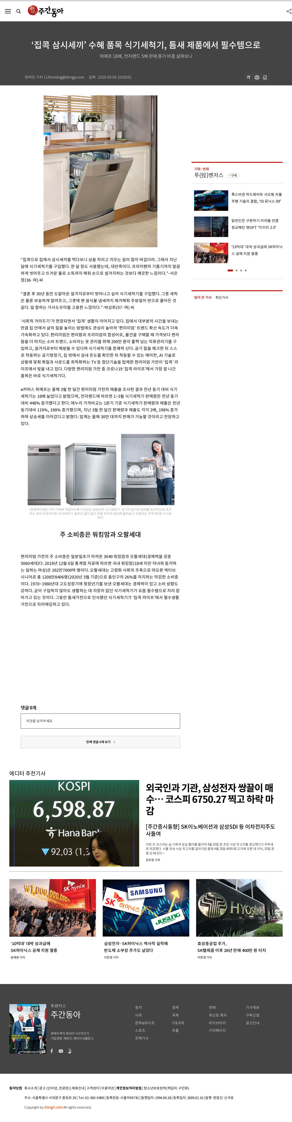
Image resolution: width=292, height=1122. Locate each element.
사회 (138, 1015)
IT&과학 (178, 1023)
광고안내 (252, 1023)
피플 (175, 1030)
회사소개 (30, 1088)
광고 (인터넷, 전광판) (54, 1088)
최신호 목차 (218, 1015)
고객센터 (93, 1088)
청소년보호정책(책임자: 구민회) (166, 1088)
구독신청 (252, 1015)
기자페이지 (217, 1030)
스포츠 (140, 1030)
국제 (175, 1015)
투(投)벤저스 (208, 175)
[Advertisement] (89, 643)
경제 (175, 1007)
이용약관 (107, 1088)
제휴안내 (78, 1088)
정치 (138, 1007)
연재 (212, 1007)
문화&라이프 (145, 1023)
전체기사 (142, 1038)
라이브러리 (217, 1023)
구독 (234, 175)
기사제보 (252, 1007)
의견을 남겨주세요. (39, 721)
